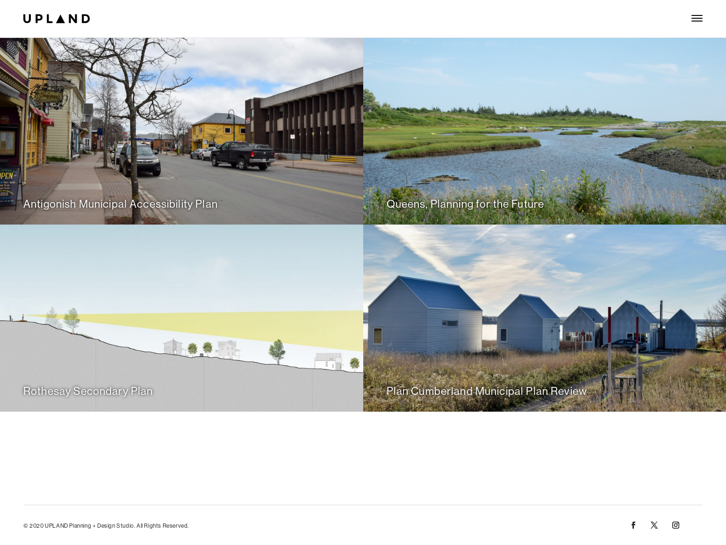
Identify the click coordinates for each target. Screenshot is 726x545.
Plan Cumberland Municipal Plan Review (487, 391)
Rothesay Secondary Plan (88, 391)
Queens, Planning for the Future (466, 204)
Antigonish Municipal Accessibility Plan (120, 204)
